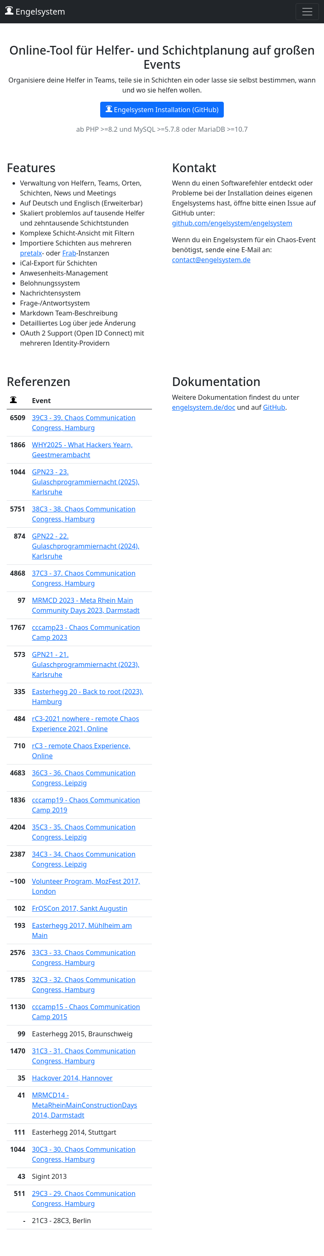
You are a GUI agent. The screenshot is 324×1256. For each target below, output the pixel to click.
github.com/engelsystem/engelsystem (232, 223)
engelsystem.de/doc (203, 407)
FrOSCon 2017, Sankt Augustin (80, 908)
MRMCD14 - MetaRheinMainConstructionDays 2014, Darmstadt (84, 1105)
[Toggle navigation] (307, 11)
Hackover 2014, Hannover (72, 1078)
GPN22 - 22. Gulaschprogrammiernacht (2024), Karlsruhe (85, 546)
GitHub (274, 407)
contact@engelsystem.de (211, 259)
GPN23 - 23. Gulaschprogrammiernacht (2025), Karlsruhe (85, 481)
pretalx (31, 253)
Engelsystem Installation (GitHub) (162, 109)
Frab (69, 253)
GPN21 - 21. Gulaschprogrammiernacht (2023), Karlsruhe (85, 664)
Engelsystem (35, 11)
